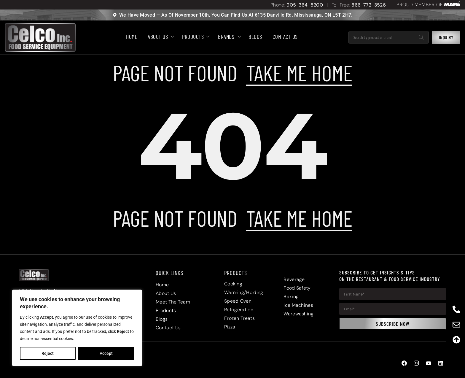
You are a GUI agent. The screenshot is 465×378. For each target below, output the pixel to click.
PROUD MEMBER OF (419, 4)
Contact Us (285, 37)
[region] (77, 328)
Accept (106, 353)
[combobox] (381, 37)
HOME (131, 37)
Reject (48, 353)
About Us (160, 37)
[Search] (421, 37)
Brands (228, 37)
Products (195, 37)
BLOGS (255, 37)
